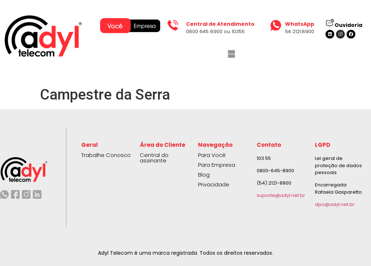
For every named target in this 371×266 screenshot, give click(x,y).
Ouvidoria (348, 25)
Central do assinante (154, 157)
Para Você (212, 155)
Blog (204, 174)
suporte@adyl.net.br (281, 195)
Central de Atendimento (220, 24)
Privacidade (213, 184)
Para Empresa (216, 165)
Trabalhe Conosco (106, 155)
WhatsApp (299, 24)
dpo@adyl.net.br (335, 204)
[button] (231, 54)
